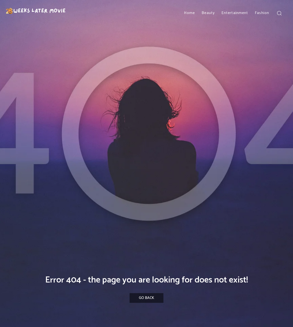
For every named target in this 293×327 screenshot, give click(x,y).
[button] (279, 13)
